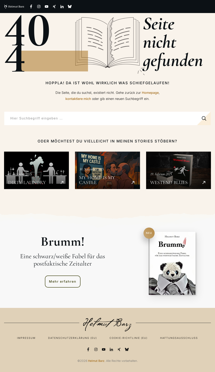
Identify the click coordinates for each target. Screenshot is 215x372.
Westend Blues (178, 170)
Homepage (150, 93)
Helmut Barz (96, 360)
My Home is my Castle (107, 170)
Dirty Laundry (36, 170)
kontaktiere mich (78, 99)
